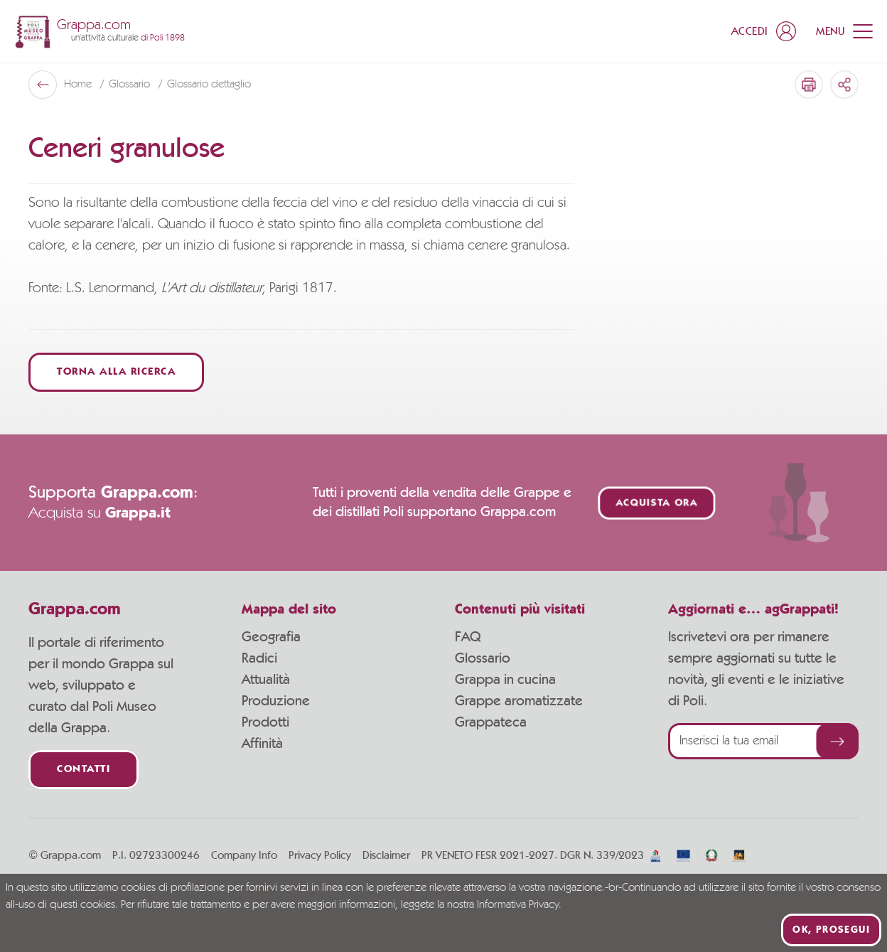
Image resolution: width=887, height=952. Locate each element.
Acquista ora (657, 503)
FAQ (467, 637)
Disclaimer (386, 855)
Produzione (276, 701)
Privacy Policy (320, 855)
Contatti (83, 769)
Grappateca (491, 722)
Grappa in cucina (505, 680)
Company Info (244, 855)
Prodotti (265, 722)
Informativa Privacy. (519, 905)
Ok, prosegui (831, 930)
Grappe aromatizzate (519, 701)
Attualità (266, 680)
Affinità (262, 744)
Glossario (131, 84)
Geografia (271, 637)
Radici (259, 658)
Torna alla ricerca (116, 372)
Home (79, 84)
